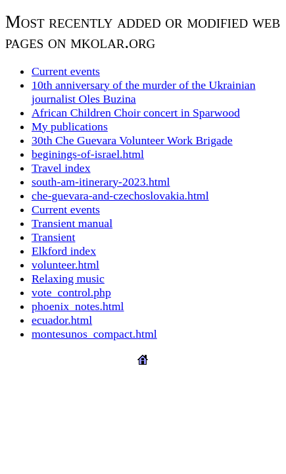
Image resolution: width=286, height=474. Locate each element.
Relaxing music (68, 278)
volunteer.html (65, 264)
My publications (70, 126)
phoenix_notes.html (78, 306)
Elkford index (64, 250)
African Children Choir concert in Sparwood (136, 112)
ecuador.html (62, 320)
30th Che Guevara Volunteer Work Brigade (132, 140)
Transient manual (72, 223)
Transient (53, 237)
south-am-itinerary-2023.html (101, 181)
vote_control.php (71, 292)
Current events (66, 71)
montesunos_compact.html (94, 333)
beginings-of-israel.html (88, 154)
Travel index (61, 167)
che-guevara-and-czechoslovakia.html (120, 195)
